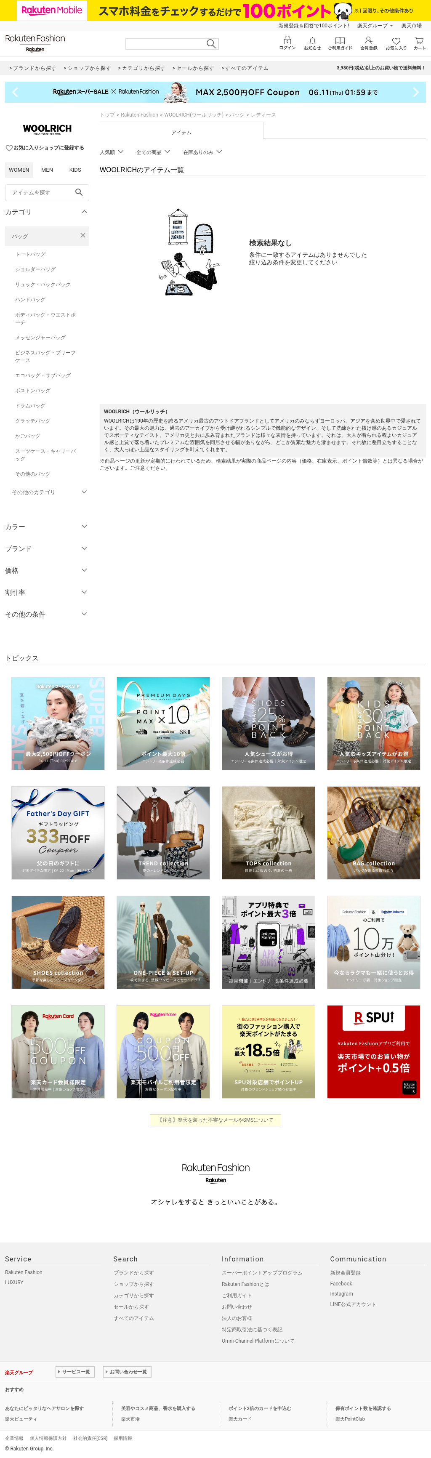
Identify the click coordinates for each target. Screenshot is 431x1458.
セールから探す (131, 1307)
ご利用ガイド (237, 1295)
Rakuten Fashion (139, 115)
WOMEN (19, 170)
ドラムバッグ (30, 406)
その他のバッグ (33, 474)
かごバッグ (27, 436)
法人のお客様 (237, 1318)
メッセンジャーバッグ (40, 338)
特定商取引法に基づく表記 (252, 1330)
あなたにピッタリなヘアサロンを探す (44, 1408)
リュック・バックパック (43, 284)
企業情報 (14, 1438)
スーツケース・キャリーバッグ (45, 455)
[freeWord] (47, 192)
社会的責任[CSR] (90, 1438)
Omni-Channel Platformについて (258, 1341)
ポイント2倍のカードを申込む (260, 1408)
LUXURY (14, 1282)
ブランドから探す (134, 1273)
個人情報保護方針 (48, 1438)
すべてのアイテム (134, 1318)
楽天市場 (412, 26)
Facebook (341, 1284)
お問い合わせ (237, 1307)
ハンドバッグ (30, 300)
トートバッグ (30, 254)
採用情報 (123, 1438)
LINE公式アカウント (353, 1304)
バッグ (20, 236)
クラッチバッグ (33, 421)
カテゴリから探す (134, 1295)
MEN (47, 170)
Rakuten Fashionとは (245, 1284)
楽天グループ (372, 26)
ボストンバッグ (33, 391)
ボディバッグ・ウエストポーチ (45, 318)
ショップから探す (134, 1284)
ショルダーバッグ (35, 269)
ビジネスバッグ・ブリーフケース (45, 356)
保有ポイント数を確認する (363, 1408)
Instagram (341, 1294)
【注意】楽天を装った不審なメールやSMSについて (215, 1120)
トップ (107, 115)
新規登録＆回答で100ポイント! (314, 26)
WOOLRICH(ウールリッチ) (193, 115)
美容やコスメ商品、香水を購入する (158, 1408)
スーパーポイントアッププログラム (262, 1273)
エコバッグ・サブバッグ (43, 375)
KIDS (75, 170)
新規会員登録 (345, 1273)
